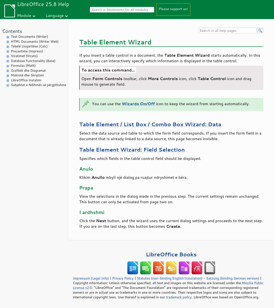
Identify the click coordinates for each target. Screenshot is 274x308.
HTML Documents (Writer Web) (35, 41)
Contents (12, 31)
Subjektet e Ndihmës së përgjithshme (38, 85)
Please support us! (173, 8)
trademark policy (179, 297)
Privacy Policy (123, 278)
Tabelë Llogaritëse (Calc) (29, 46)
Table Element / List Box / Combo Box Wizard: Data (150, 124)
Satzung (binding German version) (232, 278)
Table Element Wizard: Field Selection (132, 149)
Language (55, 15)
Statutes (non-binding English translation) (169, 278)
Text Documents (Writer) (29, 36)
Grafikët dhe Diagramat (28, 70)
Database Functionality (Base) (33, 61)
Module (24, 15)
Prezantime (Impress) (27, 51)
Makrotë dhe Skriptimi (27, 75)
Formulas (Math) (23, 65)
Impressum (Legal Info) (91, 278)
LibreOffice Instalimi (26, 80)
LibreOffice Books (171, 254)
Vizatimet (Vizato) (24, 56)
